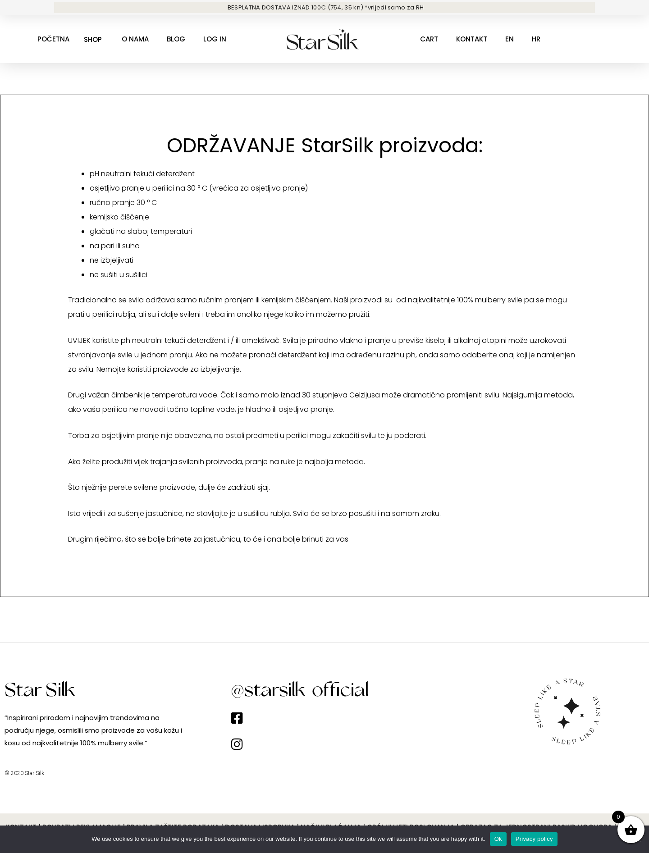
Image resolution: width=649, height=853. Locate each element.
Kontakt (471, 39)
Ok (498, 838)
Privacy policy (534, 838)
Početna (53, 39)
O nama (135, 39)
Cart (429, 39)
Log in (214, 39)
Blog (176, 39)
